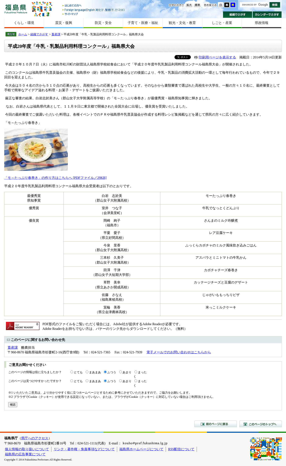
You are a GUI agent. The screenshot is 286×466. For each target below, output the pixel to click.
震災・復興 (63, 23)
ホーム (22, 34)
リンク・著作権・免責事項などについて (84, 449)
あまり (127, 372)
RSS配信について (181, 449)
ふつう (111, 372)
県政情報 (261, 23)
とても (78, 372)
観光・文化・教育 (182, 23)
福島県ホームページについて (141, 449)
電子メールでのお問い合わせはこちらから (178, 352)
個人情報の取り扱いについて (27, 449)
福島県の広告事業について (25, 454)
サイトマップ (94, 14)
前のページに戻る (215, 423)
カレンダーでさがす (267, 14)
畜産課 (56, 34)
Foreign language (94, 10)
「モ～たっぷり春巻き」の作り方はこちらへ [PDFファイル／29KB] (55, 178)
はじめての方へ (94, 6)
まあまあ (95, 372)
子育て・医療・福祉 (143, 23)
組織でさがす (237, 14)
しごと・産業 (222, 23)
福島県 (16, 9)
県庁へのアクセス (34, 438)
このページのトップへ (260, 423)
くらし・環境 (24, 23)
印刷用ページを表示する (217, 57)
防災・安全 (103, 23)
